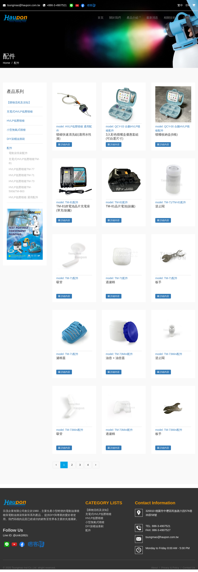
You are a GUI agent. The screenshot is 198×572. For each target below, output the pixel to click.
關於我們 (115, 17)
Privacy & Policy (170, 570)
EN (187, 5)
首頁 (100, 17)
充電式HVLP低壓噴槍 (20, 111)
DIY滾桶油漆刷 (16, 138)
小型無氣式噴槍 (16, 129)
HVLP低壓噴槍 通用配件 (23, 197)
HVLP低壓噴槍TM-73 (21, 181)
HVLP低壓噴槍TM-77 (21, 169)
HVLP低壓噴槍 (16, 120)
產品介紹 (134, 17)
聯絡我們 (189, 17)
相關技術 (171, 17)
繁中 (180, 5)
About (154, 570)
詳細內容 (64, 144)
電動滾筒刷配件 (18, 153)
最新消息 (152, 17)
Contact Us (189, 570)
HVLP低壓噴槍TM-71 (21, 175)
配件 (9, 148)
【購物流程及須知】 (19, 102)
